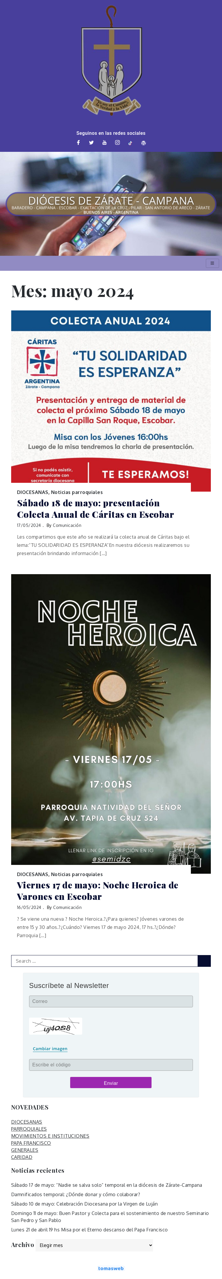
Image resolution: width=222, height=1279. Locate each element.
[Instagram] (117, 143)
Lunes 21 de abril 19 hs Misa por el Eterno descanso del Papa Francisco (89, 1230)
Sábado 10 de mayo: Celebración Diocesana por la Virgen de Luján (84, 1204)
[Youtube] (104, 143)
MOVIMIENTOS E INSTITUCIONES (50, 1136)
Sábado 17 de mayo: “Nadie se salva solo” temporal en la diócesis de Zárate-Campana (106, 1185)
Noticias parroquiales (77, 492)
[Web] (143, 143)
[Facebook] (78, 143)
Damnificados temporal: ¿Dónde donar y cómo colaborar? (75, 1194)
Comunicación (67, 525)
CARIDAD (22, 1157)
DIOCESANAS (32, 492)
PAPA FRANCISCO (31, 1143)
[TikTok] (130, 143)
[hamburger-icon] (212, 263)
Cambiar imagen (50, 1048)
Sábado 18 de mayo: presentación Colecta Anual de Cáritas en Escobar (95, 508)
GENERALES (24, 1150)
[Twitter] (91, 143)
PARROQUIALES (29, 1129)
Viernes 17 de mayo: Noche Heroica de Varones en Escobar (98, 890)
